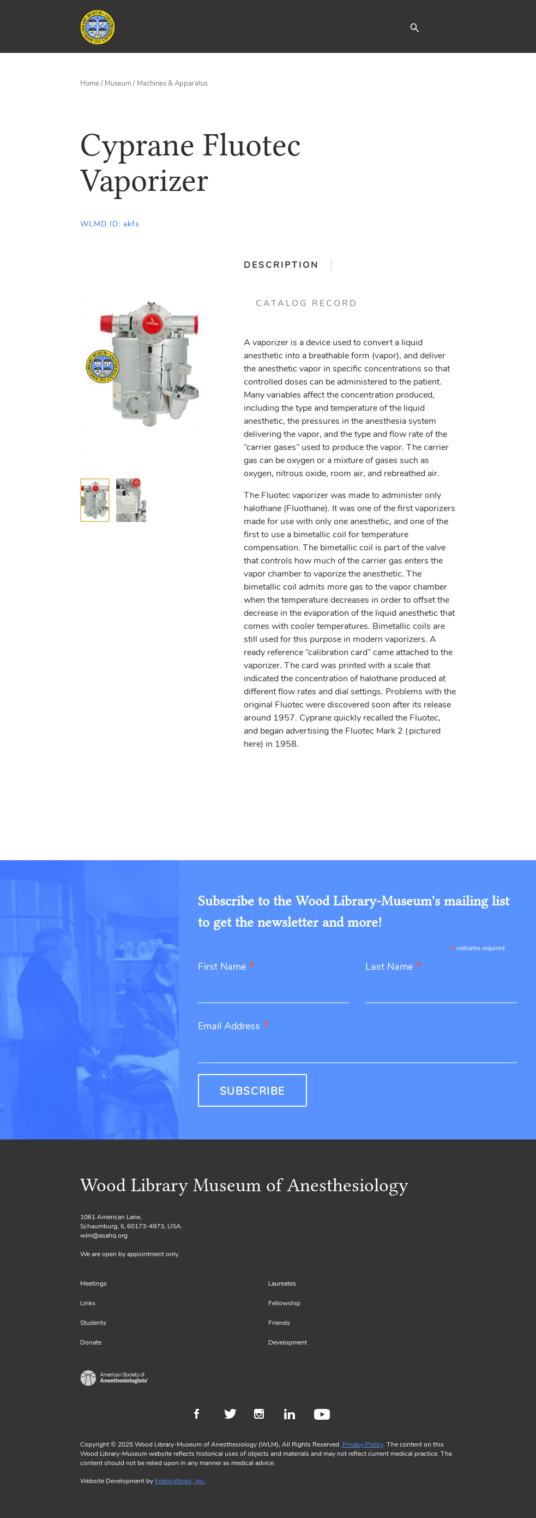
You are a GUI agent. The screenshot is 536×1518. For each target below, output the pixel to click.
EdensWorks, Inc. (180, 1481)
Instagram (263, 1415)
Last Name (393, 967)
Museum (118, 83)
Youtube (323, 1415)
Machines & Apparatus (172, 83)
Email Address (233, 1026)
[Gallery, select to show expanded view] (149, 364)
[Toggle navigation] (448, 27)
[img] (95, 500)
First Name (226, 967)
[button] (414, 27)
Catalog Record (307, 303)
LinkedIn (293, 1415)
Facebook (203, 1415)
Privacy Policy (362, 1444)
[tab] (288, 265)
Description (281, 265)
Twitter (233, 1415)
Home (89, 83)
